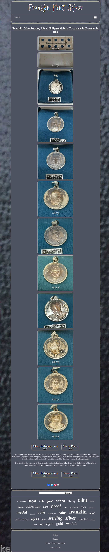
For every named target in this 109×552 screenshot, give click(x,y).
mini (92, 513)
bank (92, 501)
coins (62, 513)
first (35, 525)
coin (41, 512)
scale (41, 501)
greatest (32, 514)
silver (70, 518)
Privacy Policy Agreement (55, 543)
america (92, 520)
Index (55, 535)
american (52, 513)
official (35, 519)
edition (60, 501)
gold (59, 523)
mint (82, 500)
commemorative (22, 519)
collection (33, 506)
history (71, 501)
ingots (49, 524)
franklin (78, 512)
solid (83, 507)
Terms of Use (55, 547)
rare (45, 506)
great (50, 501)
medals (71, 523)
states (20, 507)
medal (21, 512)
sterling (55, 518)
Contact (55, 539)
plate (43, 519)
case (65, 507)
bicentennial (21, 502)
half (41, 524)
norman (91, 508)
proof (56, 505)
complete (83, 519)
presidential (74, 507)
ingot (32, 501)
